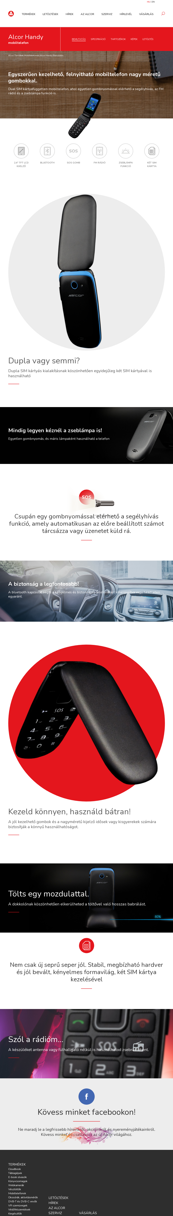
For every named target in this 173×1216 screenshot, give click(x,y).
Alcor (10, 55)
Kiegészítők (15, 1213)
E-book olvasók (17, 1177)
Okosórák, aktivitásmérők (23, 1197)
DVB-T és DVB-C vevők (22, 1201)
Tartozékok (118, 39)
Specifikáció (98, 39)
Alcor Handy (46, 55)
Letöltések (51, 14)
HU (148, 2)
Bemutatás (79, 39)
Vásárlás (146, 14)
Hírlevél (126, 14)
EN (153, 2)
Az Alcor (88, 14)
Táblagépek (15, 1173)
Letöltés (148, 39)
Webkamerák (16, 1185)
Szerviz (107, 14)
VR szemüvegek (17, 1205)
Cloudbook (14, 1169)
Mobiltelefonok (31, 55)
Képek (134, 39)
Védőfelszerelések (19, 1209)
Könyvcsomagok (17, 1181)
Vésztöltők (14, 1189)
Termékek (29, 14)
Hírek (70, 14)
